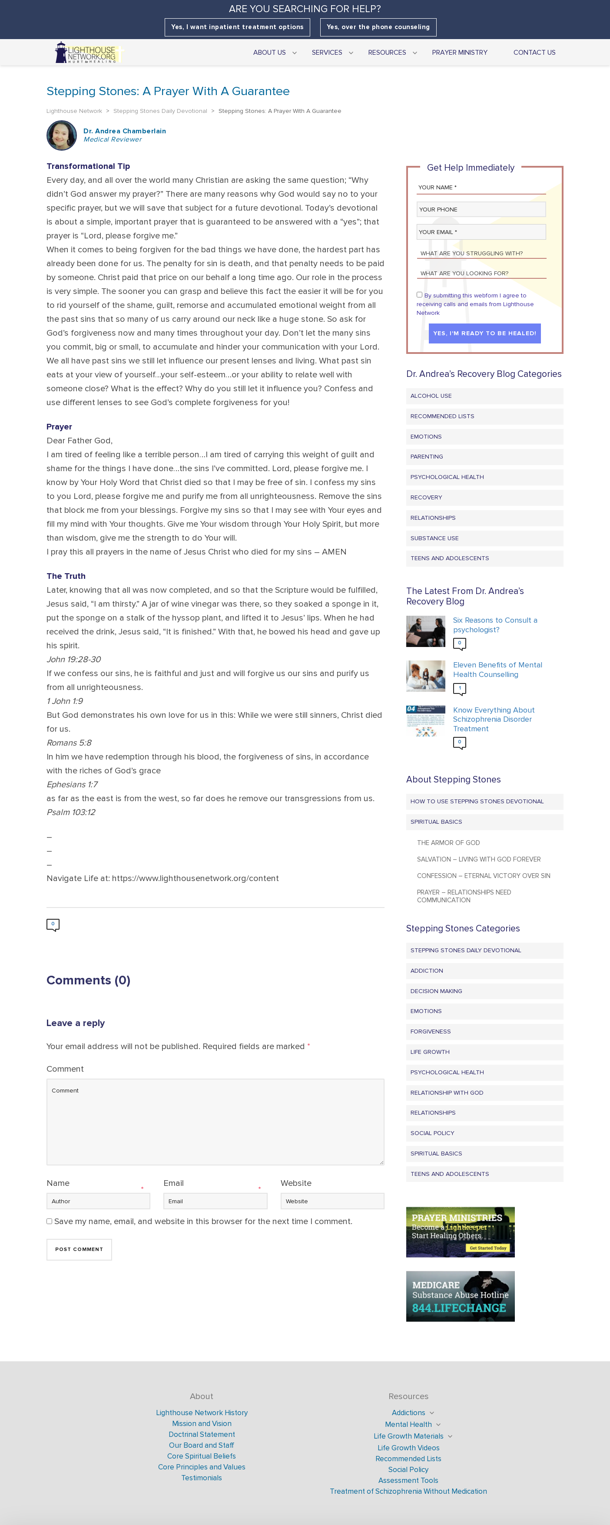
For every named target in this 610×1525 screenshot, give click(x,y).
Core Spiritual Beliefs (201, 1456)
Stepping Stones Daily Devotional (466, 950)
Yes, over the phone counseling (378, 27)
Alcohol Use (431, 395)
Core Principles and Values (201, 1467)
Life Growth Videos (409, 1447)
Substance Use (435, 538)
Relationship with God (447, 1092)
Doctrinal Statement (202, 1434)
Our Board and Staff (201, 1445)
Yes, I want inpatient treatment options (237, 27)
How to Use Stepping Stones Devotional (477, 801)
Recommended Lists (442, 416)
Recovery (426, 497)
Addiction (427, 970)
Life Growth (430, 1052)
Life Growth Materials (409, 1436)
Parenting (427, 456)
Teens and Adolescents (450, 558)
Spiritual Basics (436, 821)
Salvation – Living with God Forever (479, 859)
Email (173, 1183)
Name (58, 1183)
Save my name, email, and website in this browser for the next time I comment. (203, 1221)
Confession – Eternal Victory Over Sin (483, 876)
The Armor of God (448, 843)
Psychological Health (447, 477)
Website (296, 1183)
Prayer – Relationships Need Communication (464, 896)
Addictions (408, 1412)
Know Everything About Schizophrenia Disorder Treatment (494, 719)
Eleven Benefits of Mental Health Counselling (497, 669)
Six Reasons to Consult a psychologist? (495, 625)
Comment (65, 1069)
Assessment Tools (408, 1480)
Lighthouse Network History (202, 1412)
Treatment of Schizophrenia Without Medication (408, 1491)
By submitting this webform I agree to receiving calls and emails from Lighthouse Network (475, 304)
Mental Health (408, 1424)
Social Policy (432, 1133)
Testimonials (201, 1477)
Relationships (433, 518)
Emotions (426, 436)
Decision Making (436, 991)
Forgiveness (431, 1031)
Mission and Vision (202, 1423)
